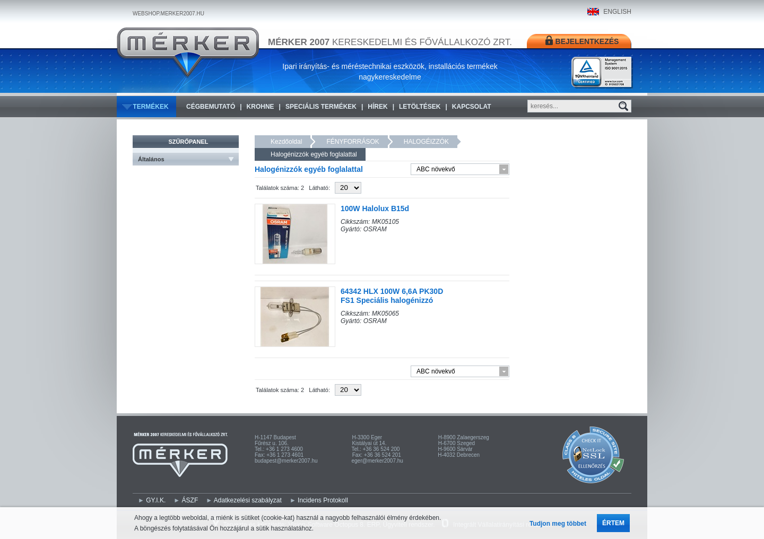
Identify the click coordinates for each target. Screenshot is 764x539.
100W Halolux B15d (375, 208)
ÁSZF (190, 500)
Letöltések (419, 106)
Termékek (150, 106)
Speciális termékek (321, 106)
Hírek (377, 106)
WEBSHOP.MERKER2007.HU (168, 13)
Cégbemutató (210, 106)
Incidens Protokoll (323, 500)
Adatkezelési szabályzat (248, 500)
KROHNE (260, 106)
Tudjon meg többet (557, 523)
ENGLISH (617, 11)
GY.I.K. (156, 500)
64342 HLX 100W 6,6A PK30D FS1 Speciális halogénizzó (392, 296)
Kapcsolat (471, 106)
